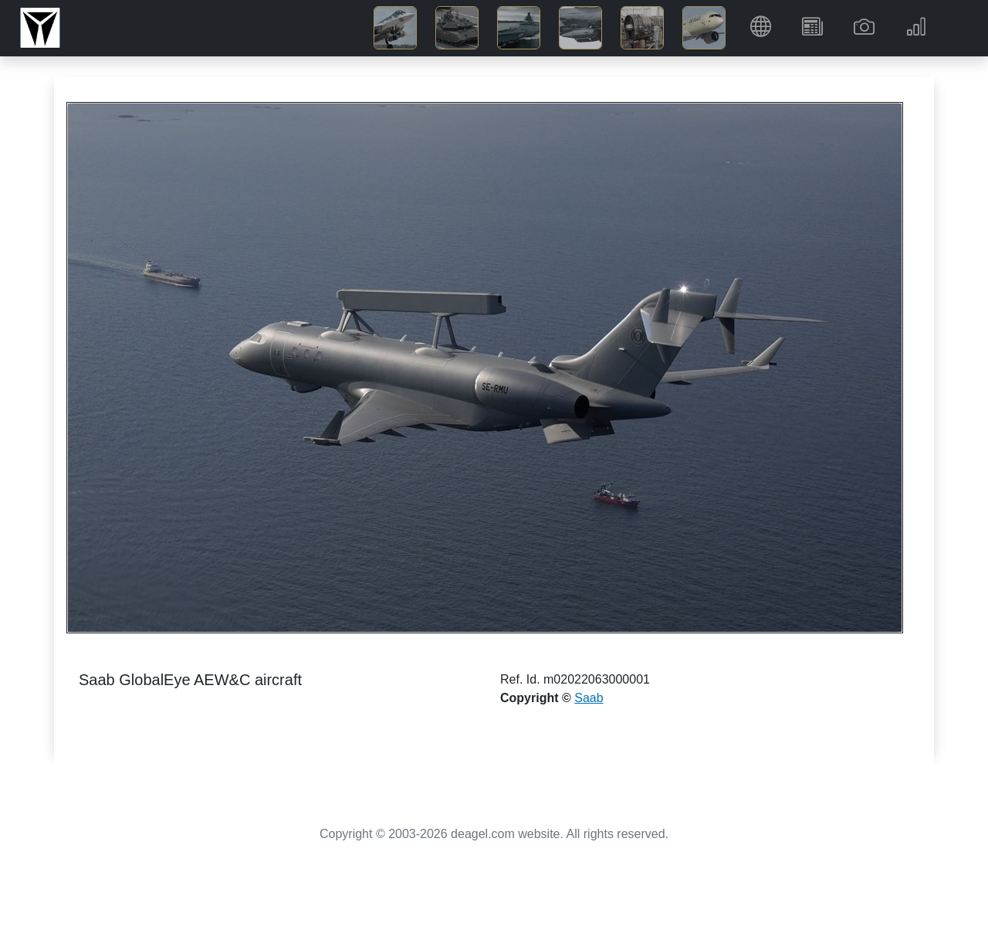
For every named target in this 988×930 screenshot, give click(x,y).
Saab (588, 697)
